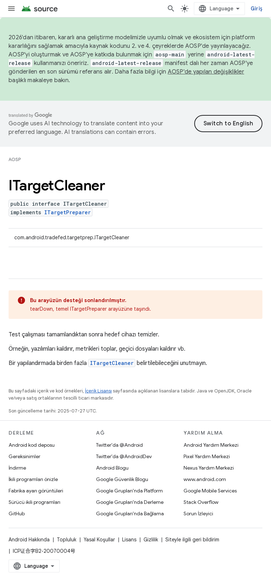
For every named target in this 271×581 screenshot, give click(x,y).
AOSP (15, 159)
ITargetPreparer (67, 212)
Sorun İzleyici (198, 513)
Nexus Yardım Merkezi (209, 468)
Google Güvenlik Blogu (122, 479)
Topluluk (66, 539)
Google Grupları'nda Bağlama (130, 513)
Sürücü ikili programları (34, 502)
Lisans (129, 539)
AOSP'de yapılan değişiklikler (206, 71)
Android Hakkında (29, 539)
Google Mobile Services (210, 490)
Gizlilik (151, 539)
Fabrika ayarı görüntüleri (36, 490)
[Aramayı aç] (171, 8)
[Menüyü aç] (11, 8)
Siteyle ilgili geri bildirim (192, 539)
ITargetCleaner (112, 363)
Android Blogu (112, 468)
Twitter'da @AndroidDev (124, 456)
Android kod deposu (32, 445)
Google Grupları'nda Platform (129, 490)
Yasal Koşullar (99, 539)
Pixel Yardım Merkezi (207, 456)
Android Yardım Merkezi (211, 445)
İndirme (17, 468)
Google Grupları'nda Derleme (130, 502)
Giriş (256, 8)
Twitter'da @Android (119, 445)
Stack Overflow (201, 502)
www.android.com (205, 479)
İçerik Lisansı (98, 391)
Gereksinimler (24, 456)
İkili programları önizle (33, 479)
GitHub (17, 513)
